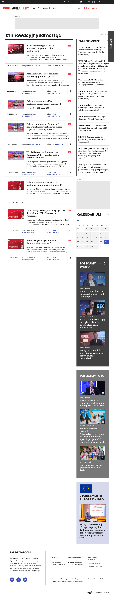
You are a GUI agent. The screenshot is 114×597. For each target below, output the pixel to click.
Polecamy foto (92, 376)
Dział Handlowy (74, 558)
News (34, 8)
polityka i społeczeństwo (89, 317)
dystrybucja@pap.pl (75, 562)
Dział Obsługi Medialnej (93, 558)
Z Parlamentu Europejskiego (92, 497)
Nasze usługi (91, 8)
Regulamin (78, 579)
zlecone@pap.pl (56, 562)
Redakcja (54, 558)
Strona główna (104, 35)
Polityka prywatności (66, 579)
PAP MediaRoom (57, 66)
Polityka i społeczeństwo (29, 92)
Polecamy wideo (88, 265)
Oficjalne (53, 8)
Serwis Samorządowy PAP (53, 92)
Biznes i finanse (34, 66)
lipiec (79, 221)
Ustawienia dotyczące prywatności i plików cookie (67, 581)
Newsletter (111, 46)
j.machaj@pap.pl (94, 564)
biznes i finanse (85, 288)
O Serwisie (54, 579)
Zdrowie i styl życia (87, 426)
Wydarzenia (43, 8)
